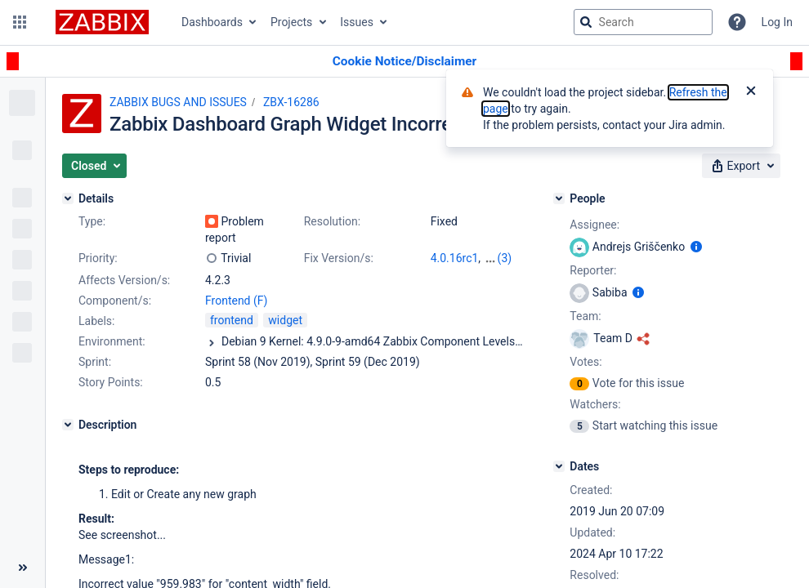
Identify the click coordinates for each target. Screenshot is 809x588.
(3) (505, 258)
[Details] (68, 198)
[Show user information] (696, 246)
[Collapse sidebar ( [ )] (22, 567)
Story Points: (110, 382)
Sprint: (94, 361)
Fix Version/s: (338, 258)
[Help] (737, 22)
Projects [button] (291, 22)
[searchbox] (643, 22)
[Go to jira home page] (102, 22)
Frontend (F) (236, 300)
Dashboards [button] (212, 22)
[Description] (68, 424)
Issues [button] (356, 22)
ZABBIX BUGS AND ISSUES (178, 102)
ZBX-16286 (291, 102)
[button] (19, 22)
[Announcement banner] (404, 62)
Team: (585, 316)
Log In (777, 22)
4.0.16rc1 (455, 258)
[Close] (751, 92)
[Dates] (559, 466)
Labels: (96, 320)
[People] (559, 198)
